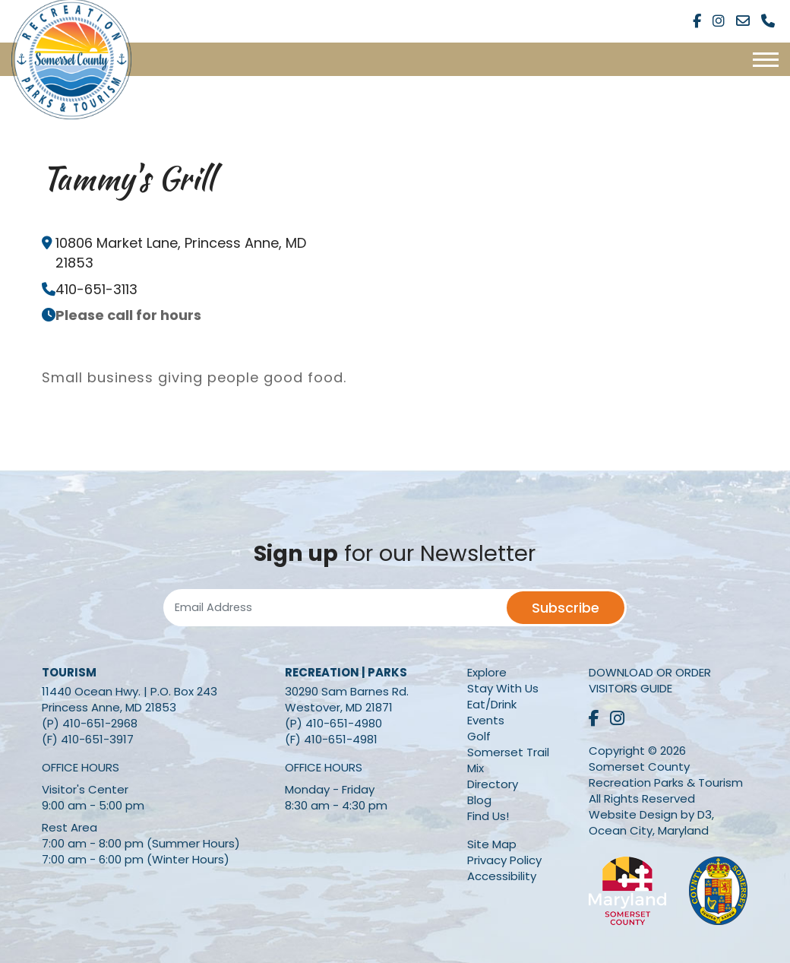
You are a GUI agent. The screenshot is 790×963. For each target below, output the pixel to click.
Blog (479, 800)
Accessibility (501, 876)
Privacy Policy (504, 860)
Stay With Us (503, 688)
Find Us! (488, 816)
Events (485, 720)
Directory (492, 784)
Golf (479, 736)
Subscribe (565, 607)
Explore (487, 672)
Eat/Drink (492, 704)
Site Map (492, 844)
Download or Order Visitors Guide (650, 680)
